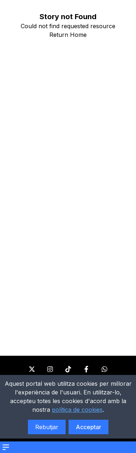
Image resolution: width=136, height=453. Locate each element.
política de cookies (77, 409)
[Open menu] (6, 447)
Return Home (68, 34)
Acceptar (88, 427)
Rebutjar (46, 427)
